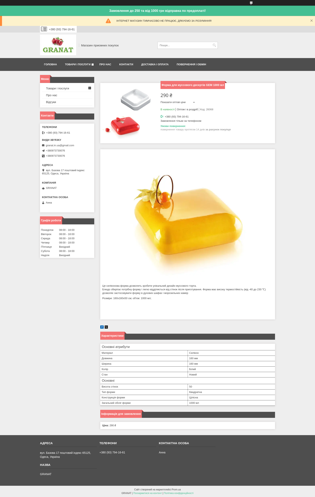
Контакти (126, 64)
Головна (50, 64)
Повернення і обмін (191, 64)
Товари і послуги (77, 64)
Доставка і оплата (155, 64)
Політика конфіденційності (179, 493)
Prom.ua (176, 489)
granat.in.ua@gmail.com (60, 145)
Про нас (105, 64)
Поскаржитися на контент (147, 493)
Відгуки (51, 102)
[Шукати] (214, 45)
